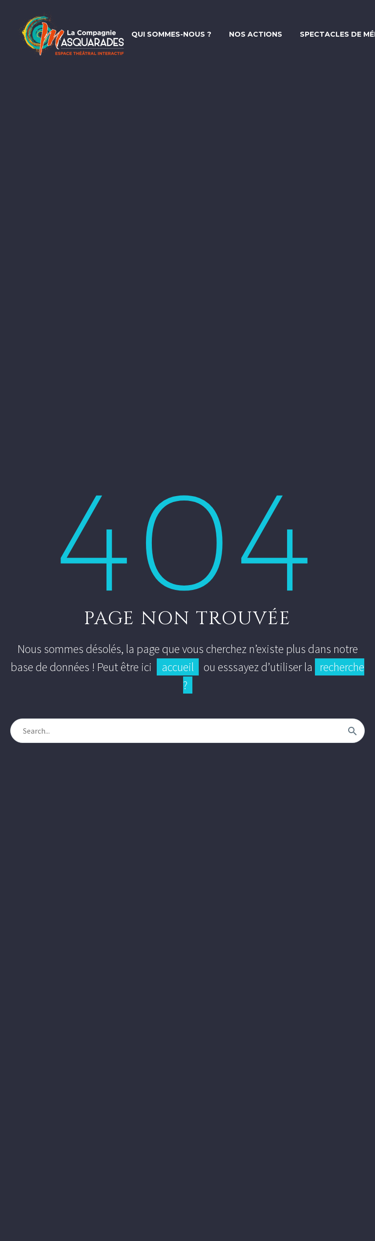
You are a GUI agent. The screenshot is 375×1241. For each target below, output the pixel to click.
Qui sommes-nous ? (171, 34)
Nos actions (255, 34)
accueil (178, 667)
